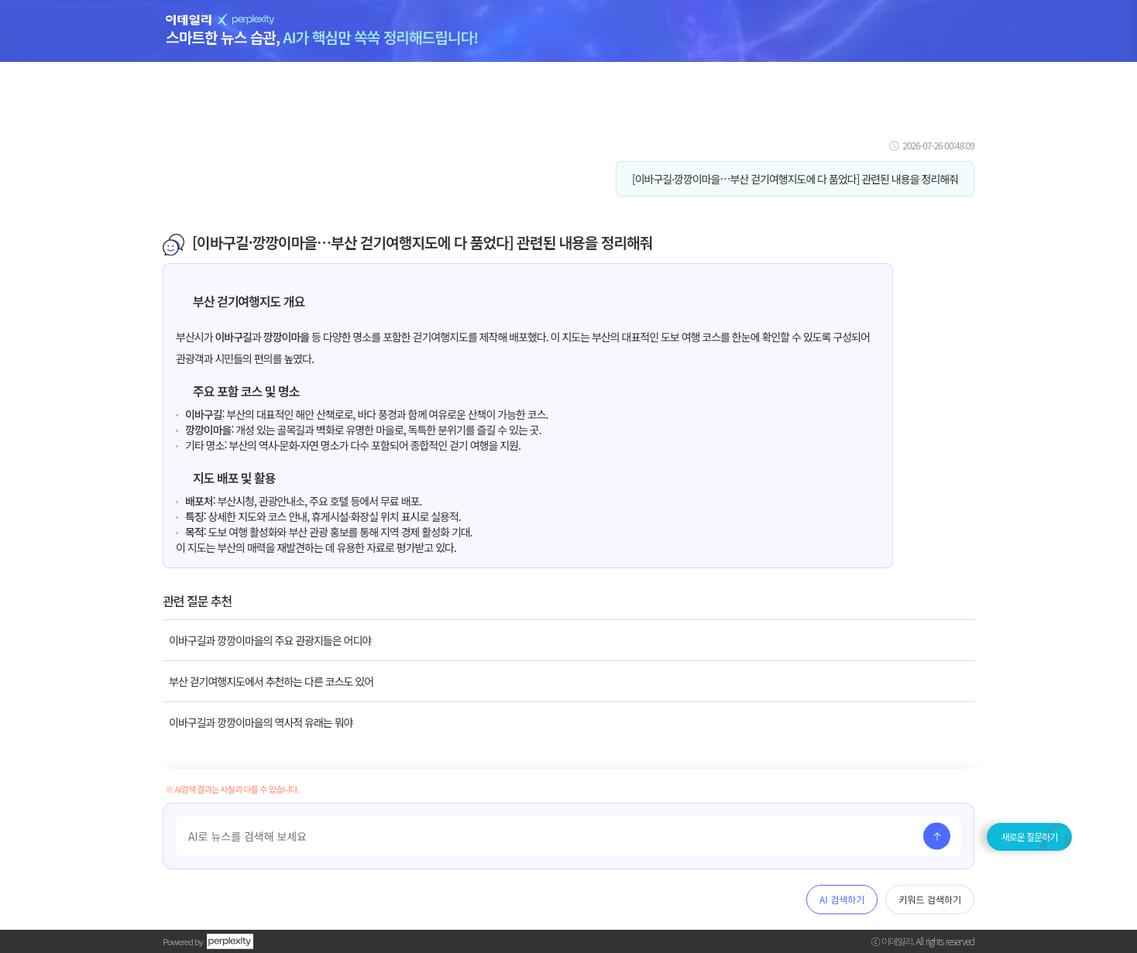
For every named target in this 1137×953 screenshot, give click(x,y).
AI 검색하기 (841, 899)
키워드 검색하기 (929, 899)
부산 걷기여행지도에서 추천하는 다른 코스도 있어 (271, 681)
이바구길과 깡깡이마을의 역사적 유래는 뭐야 (260, 722)
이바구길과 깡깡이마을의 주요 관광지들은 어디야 (270, 640)
